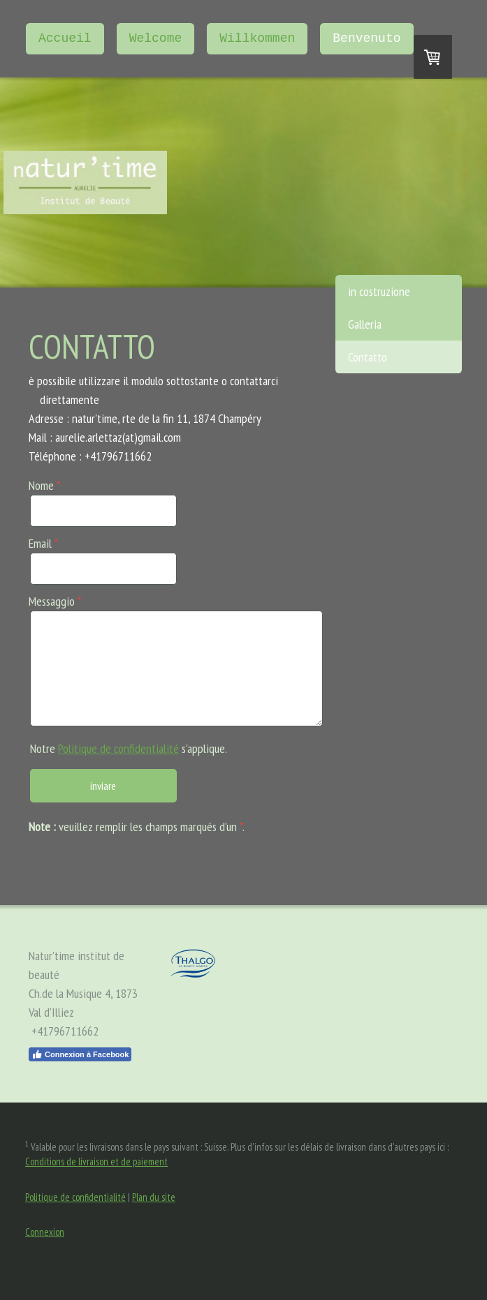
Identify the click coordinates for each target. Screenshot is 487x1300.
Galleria (364, 324)
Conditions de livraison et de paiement (96, 1161)
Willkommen (257, 38)
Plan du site (153, 1197)
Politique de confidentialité (118, 748)
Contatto (367, 357)
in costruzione (379, 291)
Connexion (44, 1232)
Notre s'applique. (128, 748)
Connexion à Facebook (80, 1054)
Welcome (155, 38)
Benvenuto (366, 38)
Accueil (65, 38)
